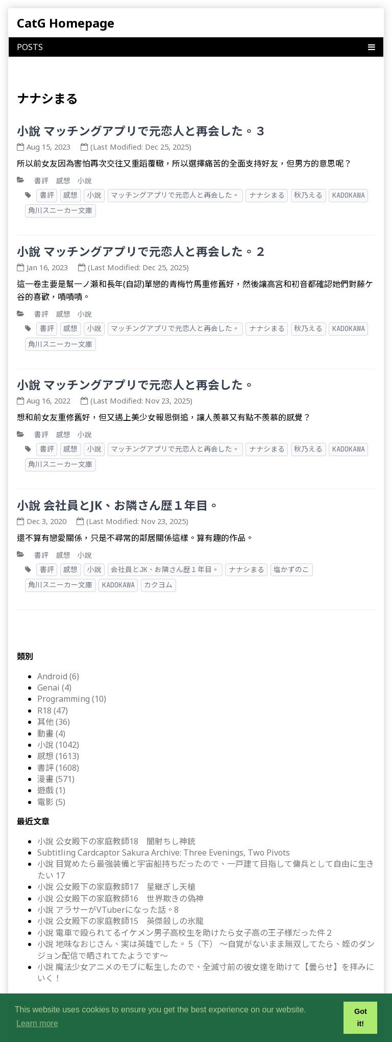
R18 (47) (52, 710)
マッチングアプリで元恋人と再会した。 (175, 195)
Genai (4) (54, 687)
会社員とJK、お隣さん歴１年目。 (165, 569)
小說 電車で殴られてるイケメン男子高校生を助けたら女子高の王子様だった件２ (185, 932)
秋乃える (308, 195)
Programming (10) (71, 698)
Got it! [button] (360, 1017)
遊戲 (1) (51, 790)
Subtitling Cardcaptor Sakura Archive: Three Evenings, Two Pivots (163, 852)
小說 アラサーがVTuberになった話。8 (108, 909)
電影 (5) (51, 802)
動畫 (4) (51, 733)
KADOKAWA (348, 195)
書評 (41, 180)
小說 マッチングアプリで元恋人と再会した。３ (141, 131)
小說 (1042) (58, 744)
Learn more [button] (37, 1023)
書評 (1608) (58, 767)
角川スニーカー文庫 (60, 210)
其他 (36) (53, 721)
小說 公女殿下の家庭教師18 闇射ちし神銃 (116, 841)
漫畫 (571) (56, 779)
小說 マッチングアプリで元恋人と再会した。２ (141, 251)
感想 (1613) (58, 756)
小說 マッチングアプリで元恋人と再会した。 (136, 385)
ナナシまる (267, 195)
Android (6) (58, 676)
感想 (63, 180)
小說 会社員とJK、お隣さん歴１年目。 (118, 505)
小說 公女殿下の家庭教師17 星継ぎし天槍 (116, 886)
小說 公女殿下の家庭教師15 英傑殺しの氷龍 (120, 921)
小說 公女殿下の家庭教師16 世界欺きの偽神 (120, 898)
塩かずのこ (291, 569)
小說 (85, 180)
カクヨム (158, 584)
